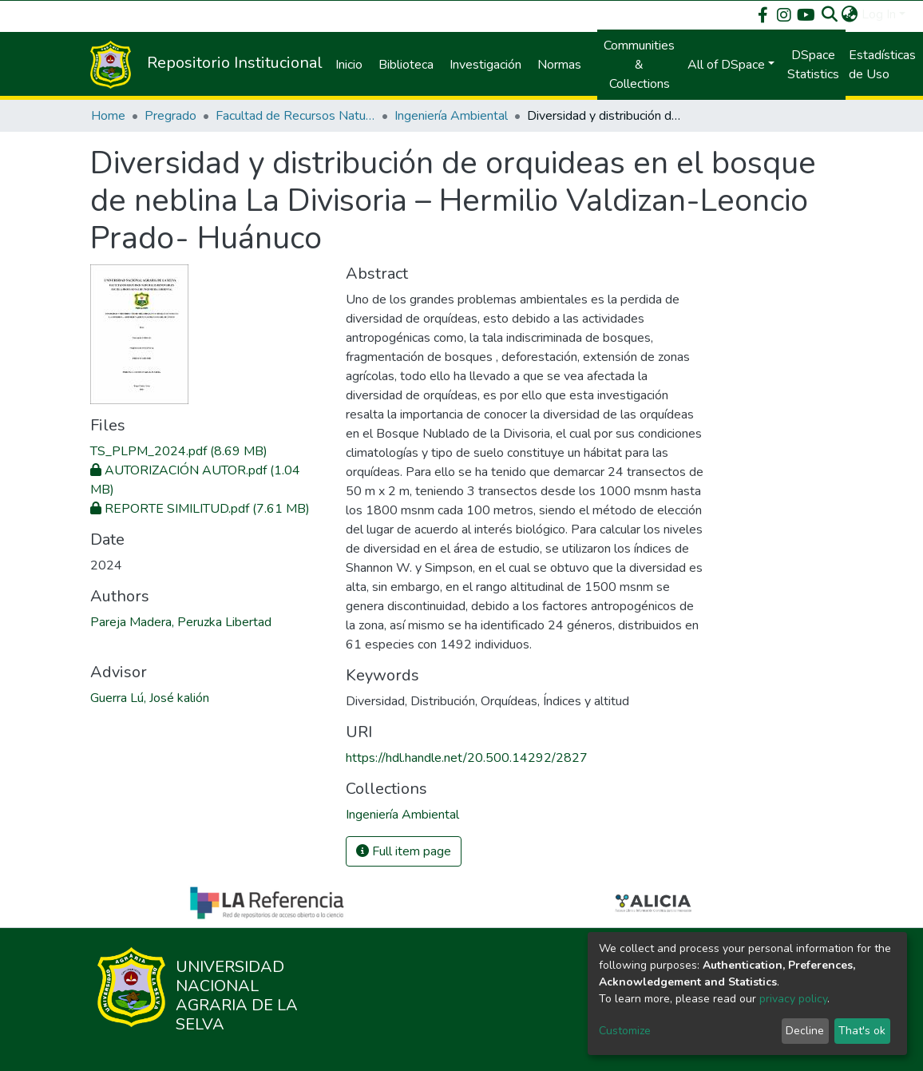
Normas (559, 64)
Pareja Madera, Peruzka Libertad (180, 622)
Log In (879, 14)
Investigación (485, 64)
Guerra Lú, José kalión (149, 698)
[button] (850, 14)
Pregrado (170, 116)
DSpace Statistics (813, 64)
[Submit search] (830, 14)
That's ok (861, 1030)
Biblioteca (406, 64)
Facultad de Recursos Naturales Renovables (295, 116)
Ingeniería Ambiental (451, 116)
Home (108, 116)
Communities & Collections (639, 65)
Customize (625, 1030)
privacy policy (793, 998)
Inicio (348, 64)
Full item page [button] (403, 851)
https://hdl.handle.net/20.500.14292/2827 (467, 758)
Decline (805, 1030)
